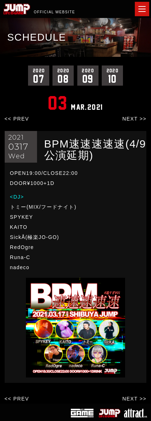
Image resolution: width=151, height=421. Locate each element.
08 (63, 75)
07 (38, 75)
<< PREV (17, 119)
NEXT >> (134, 119)
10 (112, 75)
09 (88, 75)
